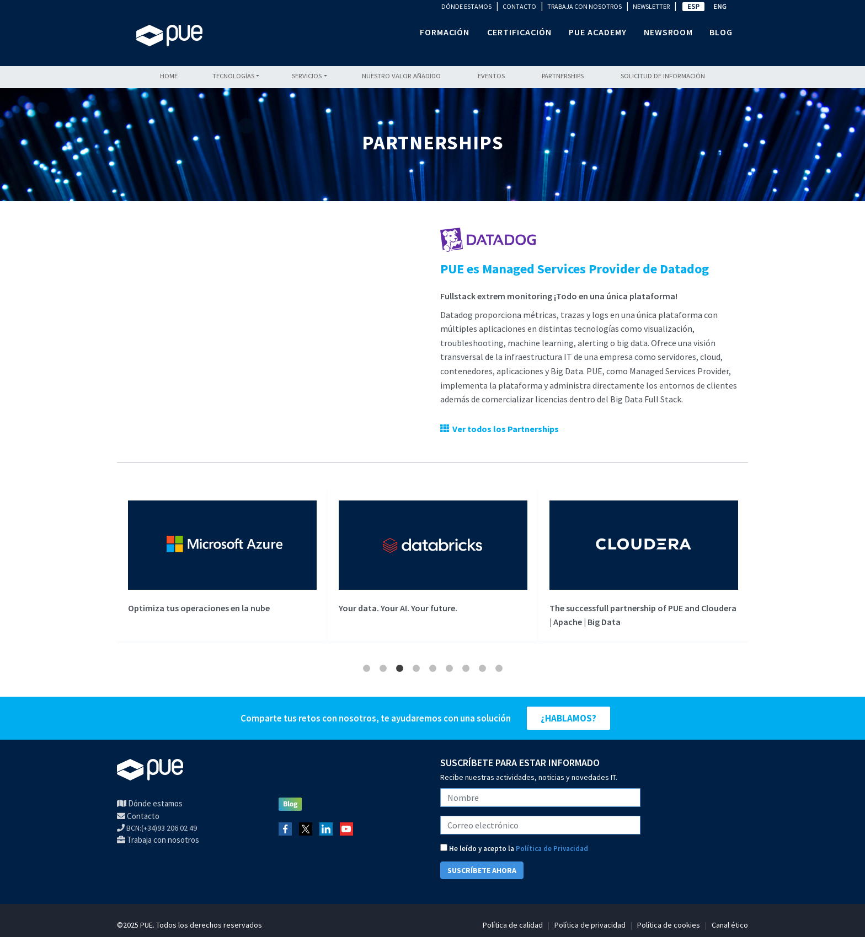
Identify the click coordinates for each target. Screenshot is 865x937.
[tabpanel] (222, 565)
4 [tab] (415, 668)
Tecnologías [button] (233, 75)
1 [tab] (366, 668)
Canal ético (730, 925)
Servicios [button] (307, 75)
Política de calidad (513, 925)
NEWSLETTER (651, 6)
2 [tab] (382, 668)
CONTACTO (519, 6)
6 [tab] (449, 668)
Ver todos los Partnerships (504, 428)
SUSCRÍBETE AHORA (481, 870)
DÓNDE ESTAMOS (466, 6)
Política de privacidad (590, 925)
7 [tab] (465, 668)
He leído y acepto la (514, 848)
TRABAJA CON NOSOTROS (584, 6)
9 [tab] (498, 668)
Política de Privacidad (552, 848)
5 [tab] (432, 668)
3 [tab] (399, 668)
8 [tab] (482, 668)
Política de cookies (668, 925)
